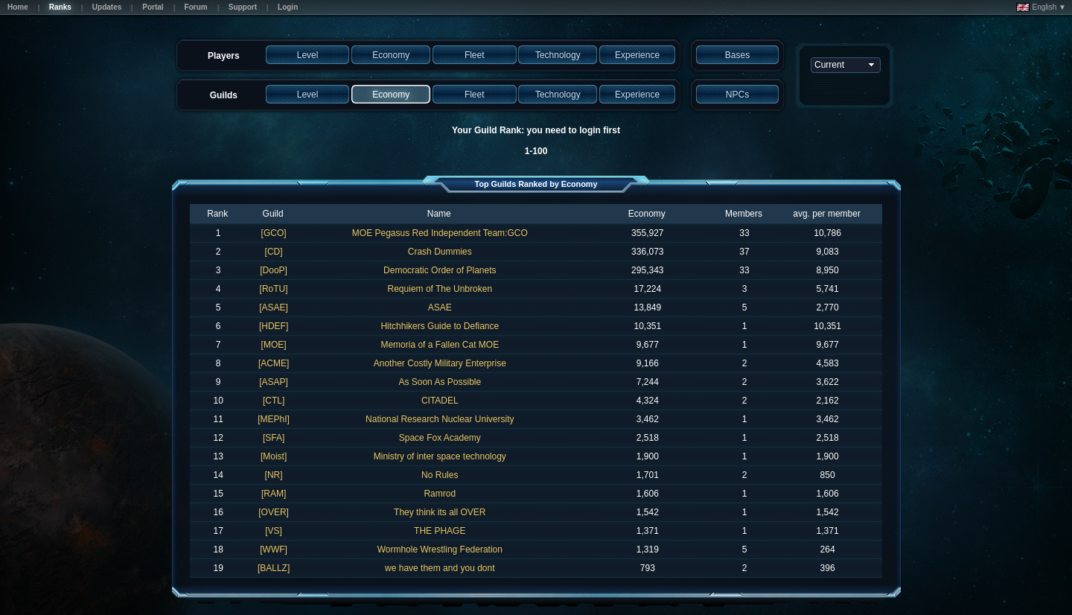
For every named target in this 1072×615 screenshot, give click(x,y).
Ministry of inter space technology (440, 456)
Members (743, 213)
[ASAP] (273, 382)
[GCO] (274, 233)
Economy (647, 213)
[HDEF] (273, 326)
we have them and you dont (439, 568)
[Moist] (274, 456)
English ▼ (1041, 7)
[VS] (273, 531)
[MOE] (274, 345)
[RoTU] (274, 289)
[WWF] (273, 549)
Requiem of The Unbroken (440, 289)
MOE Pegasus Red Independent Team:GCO (440, 233)
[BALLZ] (274, 568)
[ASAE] (273, 307)
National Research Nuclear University (440, 419)
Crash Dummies (440, 251)
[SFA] (273, 438)
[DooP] (273, 270)
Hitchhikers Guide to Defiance (439, 326)
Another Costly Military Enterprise (440, 363)
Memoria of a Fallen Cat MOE (439, 345)
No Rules (439, 475)
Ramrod (440, 493)
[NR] (274, 475)
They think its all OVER (439, 512)
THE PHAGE (439, 531)
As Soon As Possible (439, 382)
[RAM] (273, 493)
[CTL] (273, 400)
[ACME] (273, 363)
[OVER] (273, 512)
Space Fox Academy (440, 438)
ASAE (440, 307)
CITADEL (440, 400)
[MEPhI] (274, 419)
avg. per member (827, 213)
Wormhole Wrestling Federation (439, 549)
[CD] (274, 251)
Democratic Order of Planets (439, 270)
